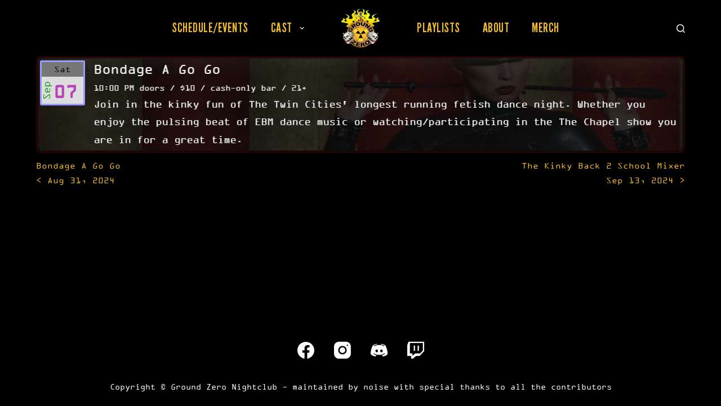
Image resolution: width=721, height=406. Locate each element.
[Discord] (379, 350)
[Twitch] (415, 350)
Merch (545, 28)
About (496, 28)
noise (376, 386)
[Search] (681, 28)
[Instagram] (342, 350)
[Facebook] (305, 350)
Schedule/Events (210, 28)
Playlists (438, 28)
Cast (290, 28)
